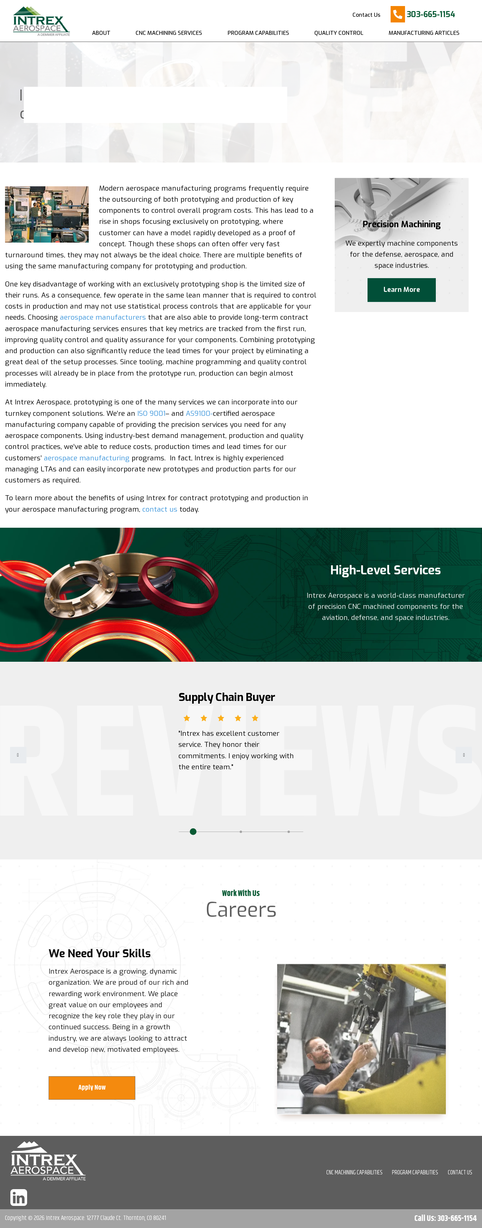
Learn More (402, 295)
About (101, 33)
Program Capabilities (258, 33)
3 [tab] (289, 831)
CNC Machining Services (169, 33)
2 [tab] (241, 831)
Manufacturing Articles (424, 33)
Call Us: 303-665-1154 (445, 1219)
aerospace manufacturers (103, 317)
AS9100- (199, 413)
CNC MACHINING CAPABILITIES (354, 1172)
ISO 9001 (151, 413)
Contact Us (366, 14)
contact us (159, 509)
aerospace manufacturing (87, 458)
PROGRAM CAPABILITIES (415, 1172)
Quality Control (339, 33)
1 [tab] (193, 831)
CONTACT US (460, 1172)
